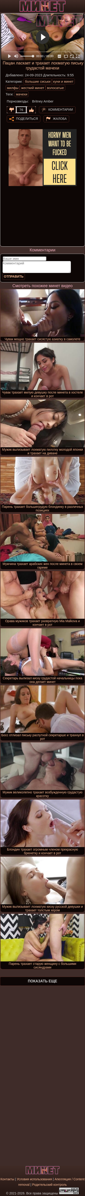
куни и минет (63, 81)
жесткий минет (32, 88)
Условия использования (34, 1179)
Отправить (14, 276)
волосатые (55, 88)
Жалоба (60, 118)
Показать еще (42, 981)
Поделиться (27, 118)
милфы (13, 88)
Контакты (7, 1179)
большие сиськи (37, 81)
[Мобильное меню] (4, 6)
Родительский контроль (49, 1184)
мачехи (21, 94)
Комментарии (60, 109)
